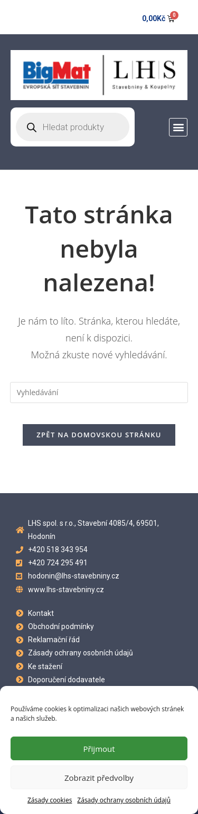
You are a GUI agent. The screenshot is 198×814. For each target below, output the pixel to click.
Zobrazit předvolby (99, 777)
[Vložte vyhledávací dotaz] (99, 392)
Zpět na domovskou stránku (98, 434)
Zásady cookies (49, 800)
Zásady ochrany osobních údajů (124, 800)
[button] (178, 127)
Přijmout (99, 748)
